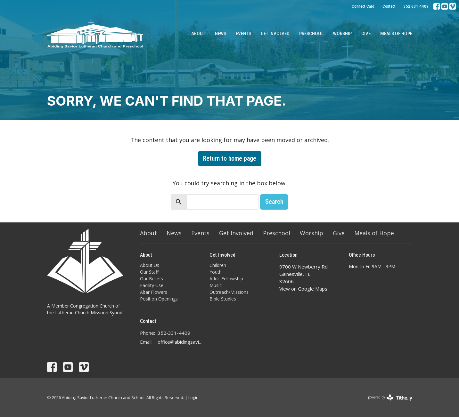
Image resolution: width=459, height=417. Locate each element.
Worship (342, 33)
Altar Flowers (153, 292)
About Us (149, 265)
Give (366, 33)
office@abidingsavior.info (180, 342)
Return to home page (229, 158)
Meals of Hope (396, 33)
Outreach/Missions (229, 292)
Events (243, 33)
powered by (390, 398)
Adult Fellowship (226, 279)
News (220, 33)
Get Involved (275, 33)
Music (215, 285)
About (198, 33)
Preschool (311, 33)
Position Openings (159, 299)
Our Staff (149, 272)
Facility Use (151, 285)
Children (217, 265)
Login (193, 397)
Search (274, 201)
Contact (389, 6)
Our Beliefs (151, 279)
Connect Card (363, 6)
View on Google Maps (303, 288)
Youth (215, 272)
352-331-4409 (416, 6)
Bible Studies (222, 299)
